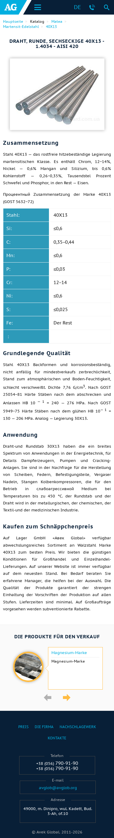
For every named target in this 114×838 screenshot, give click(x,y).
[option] (57, 668)
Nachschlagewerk (78, 726)
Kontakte (57, 738)
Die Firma (44, 726)
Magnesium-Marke (69, 652)
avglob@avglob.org (58, 787)
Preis (23, 726)
